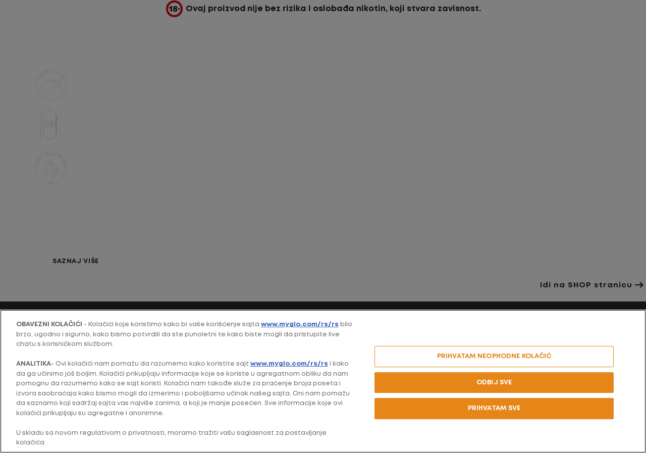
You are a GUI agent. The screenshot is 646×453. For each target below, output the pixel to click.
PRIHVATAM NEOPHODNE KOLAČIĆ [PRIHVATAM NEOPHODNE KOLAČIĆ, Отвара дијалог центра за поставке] (494, 356)
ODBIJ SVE (494, 382)
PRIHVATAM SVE (494, 408)
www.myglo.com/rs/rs (300, 324)
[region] (323, 381)
